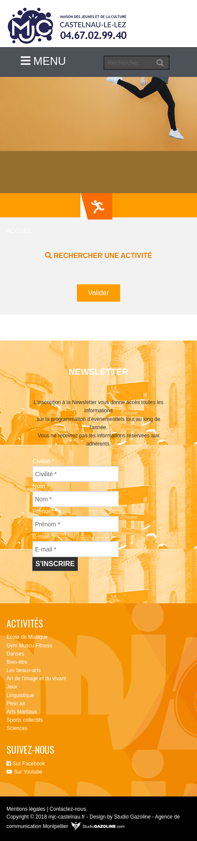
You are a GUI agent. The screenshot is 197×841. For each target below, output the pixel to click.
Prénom (44, 511)
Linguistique (20, 695)
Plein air (15, 704)
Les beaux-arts (23, 670)
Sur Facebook (25, 764)
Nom (40, 486)
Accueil (19, 230)
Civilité (43, 461)
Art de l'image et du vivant (36, 678)
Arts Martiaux (21, 712)
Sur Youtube (24, 772)
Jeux (11, 687)
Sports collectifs (24, 720)
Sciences (17, 728)
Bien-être (17, 662)
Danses (15, 654)
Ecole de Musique (27, 637)
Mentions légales (25, 809)
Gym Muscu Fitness (29, 646)
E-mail (43, 536)
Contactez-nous (68, 809)
